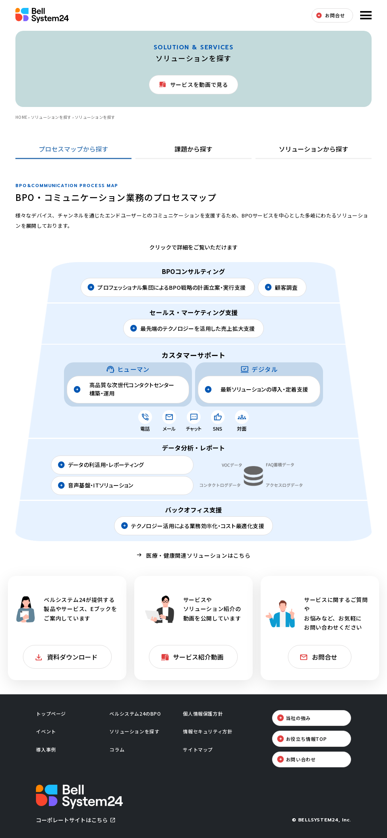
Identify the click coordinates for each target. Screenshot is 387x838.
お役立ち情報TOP (306, 738)
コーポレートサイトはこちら (72, 820)
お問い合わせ (301, 759)
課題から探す (193, 149)
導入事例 (46, 749)
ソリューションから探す (313, 149)
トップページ (51, 713)
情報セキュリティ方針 (207, 731)
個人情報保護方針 (203, 713)
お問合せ (335, 15)
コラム (116, 749)
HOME (21, 117)
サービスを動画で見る (199, 84)
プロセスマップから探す (73, 149)
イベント (46, 731)
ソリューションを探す (51, 117)
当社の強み (298, 717)
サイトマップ (198, 749)
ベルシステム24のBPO (135, 713)
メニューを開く (365, 15)
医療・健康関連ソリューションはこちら (198, 555)
